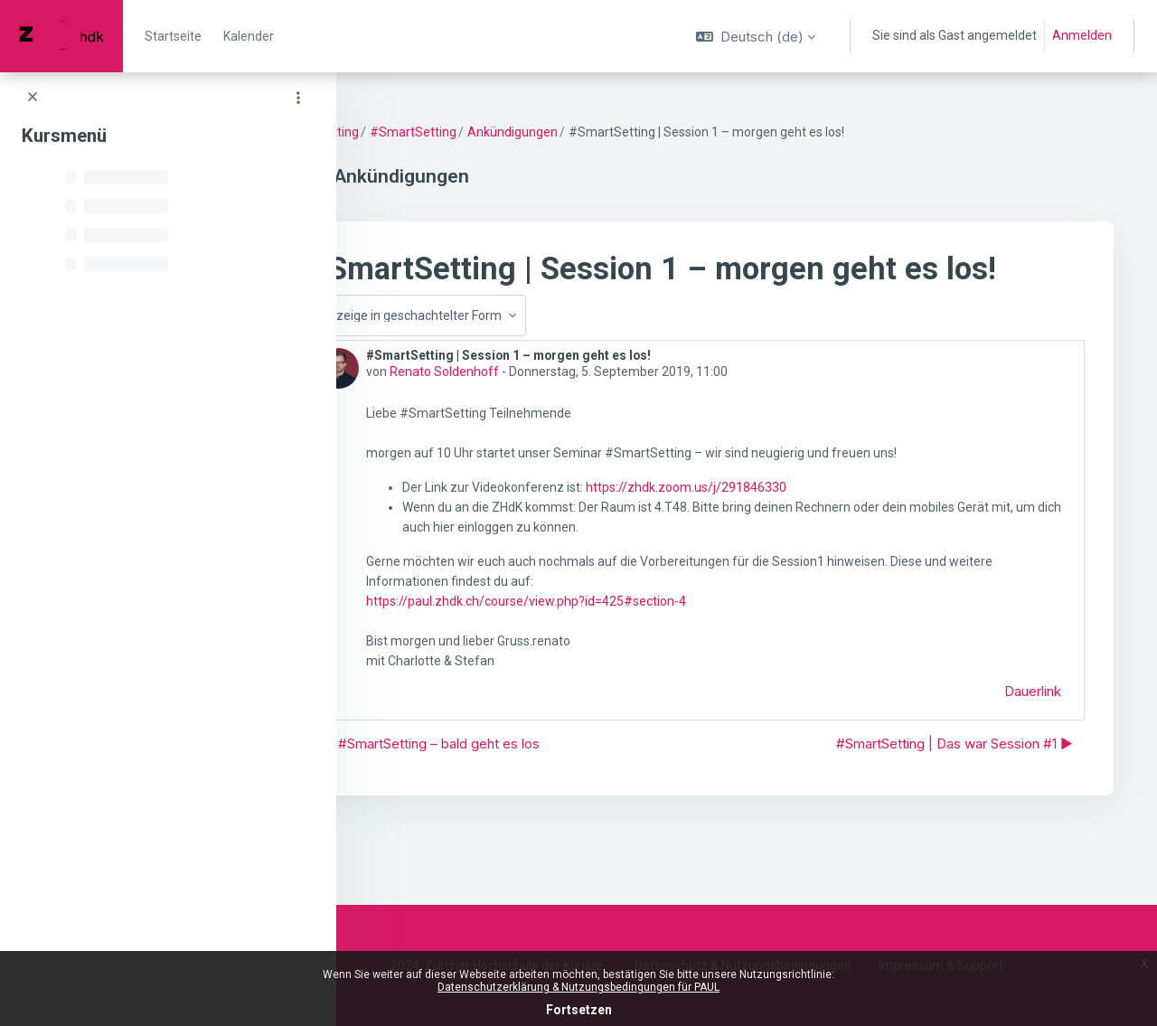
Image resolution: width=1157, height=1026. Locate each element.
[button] (755, 36)
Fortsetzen (579, 1009)
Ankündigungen (611, 132)
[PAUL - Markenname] (61, 36)
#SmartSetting (511, 132)
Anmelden (1082, 35)
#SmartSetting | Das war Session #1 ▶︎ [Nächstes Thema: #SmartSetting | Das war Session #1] (954, 780)
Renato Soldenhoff (542, 409)
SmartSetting (418, 132)
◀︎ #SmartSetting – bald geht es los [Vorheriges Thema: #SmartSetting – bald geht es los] (529, 780)
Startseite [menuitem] (173, 36)
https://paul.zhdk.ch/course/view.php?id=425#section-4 (625, 638)
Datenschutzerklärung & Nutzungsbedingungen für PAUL (578, 987)
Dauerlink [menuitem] (1032, 728)
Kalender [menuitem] (248, 36)
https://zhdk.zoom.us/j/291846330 (784, 525)
